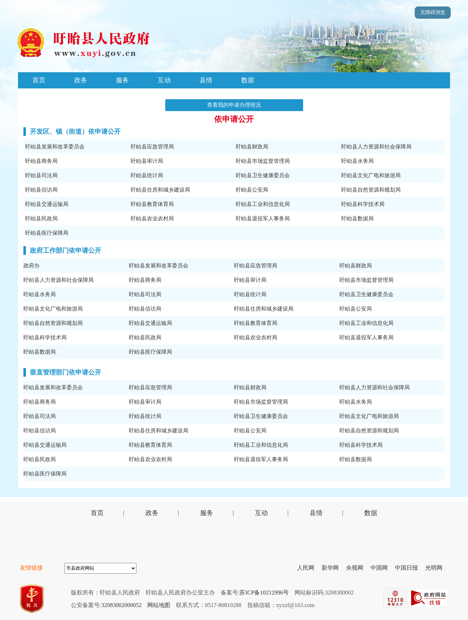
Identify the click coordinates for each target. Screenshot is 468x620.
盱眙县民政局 (41, 218)
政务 (80, 80)
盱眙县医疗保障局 (46, 233)
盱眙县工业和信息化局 (263, 204)
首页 (38, 80)
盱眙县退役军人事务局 (263, 218)
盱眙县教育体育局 (152, 204)
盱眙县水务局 (357, 161)
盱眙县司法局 (41, 175)
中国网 (381, 568)
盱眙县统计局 (147, 175)
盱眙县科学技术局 (362, 204)
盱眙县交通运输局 (46, 204)
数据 (247, 80)
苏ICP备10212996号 (264, 592)
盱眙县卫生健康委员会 (263, 175)
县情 (205, 80)
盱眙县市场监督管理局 (263, 161)
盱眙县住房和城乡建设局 (160, 190)
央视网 (357, 568)
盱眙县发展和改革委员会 (55, 147)
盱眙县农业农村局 (152, 218)
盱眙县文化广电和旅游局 (371, 175)
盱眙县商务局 (41, 161)
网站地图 (158, 605)
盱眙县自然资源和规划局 (371, 190)
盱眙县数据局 (357, 218)
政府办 (31, 265)
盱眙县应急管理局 (152, 147)
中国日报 (409, 568)
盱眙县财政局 (252, 147)
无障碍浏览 (432, 12)
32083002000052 (121, 605)
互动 (164, 80)
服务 (122, 80)
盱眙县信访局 (41, 190)
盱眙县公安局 (252, 190)
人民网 (308, 568)
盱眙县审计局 (147, 161)
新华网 (333, 568)
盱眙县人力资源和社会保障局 (376, 147)
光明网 (436, 568)
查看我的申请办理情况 (234, 105)
